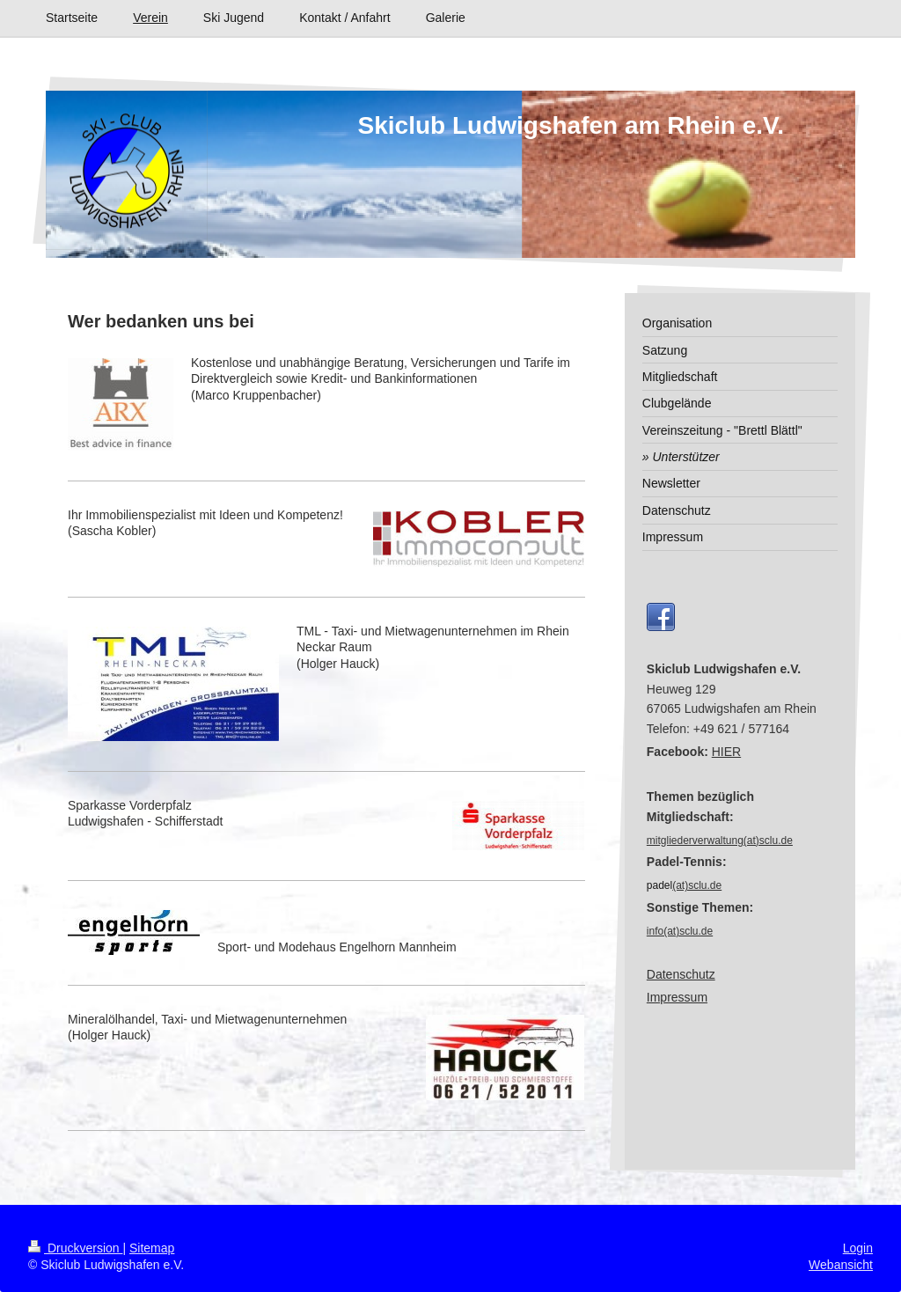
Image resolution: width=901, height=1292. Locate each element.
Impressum (677, 997)
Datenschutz (681, 974)
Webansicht (841, 1265)
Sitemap (151, 1248)
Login (858, 1248)
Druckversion (75, 1248)
